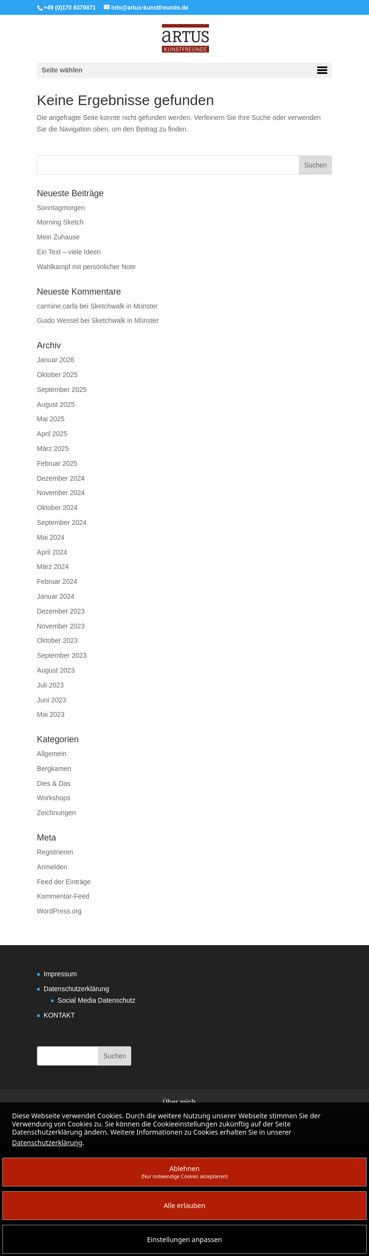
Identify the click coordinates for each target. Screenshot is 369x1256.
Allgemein (51, 754)
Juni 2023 (51, 700)
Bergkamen (54, 768)
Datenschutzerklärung (76, 989)
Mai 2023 (51, 714)
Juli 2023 (50, 685)
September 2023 (62, 655)
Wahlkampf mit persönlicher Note (86, 267)
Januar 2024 (55, 596)
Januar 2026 (55, 360)
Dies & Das (54, 783)
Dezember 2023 (61, 611)
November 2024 (61, 493)
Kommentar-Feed (63, 896)
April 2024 (52, 552)
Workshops (54, 798)
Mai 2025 (51, 419)
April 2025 (52, 434)
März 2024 (53, 566)
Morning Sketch (60, 222)
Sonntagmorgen (61, 208)
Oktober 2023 (57, 640)
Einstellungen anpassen (184, 1239)
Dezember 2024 (61, 478)
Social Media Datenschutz (96, 1000)
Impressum (60, 974)
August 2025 (56, 404)
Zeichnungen (56, 813)
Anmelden (52, 867)
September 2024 (62, 522)
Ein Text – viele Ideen (69, 252)
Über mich (179, 1102)
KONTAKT (59, 1015)
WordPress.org (59, 911)
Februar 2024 (57, 581)
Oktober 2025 (57, 375)
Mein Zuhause (58, 237)
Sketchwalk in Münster (124, 306)
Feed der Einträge (64, 882)
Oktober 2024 (57, 507)
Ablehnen (184, 1172)
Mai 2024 (51, 537)
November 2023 (61, 626)
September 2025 (62, 389)
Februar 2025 (57, 463)
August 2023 (56, 670)
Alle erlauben (185, 1205)
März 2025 (53, 448)
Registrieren (55, 852)
